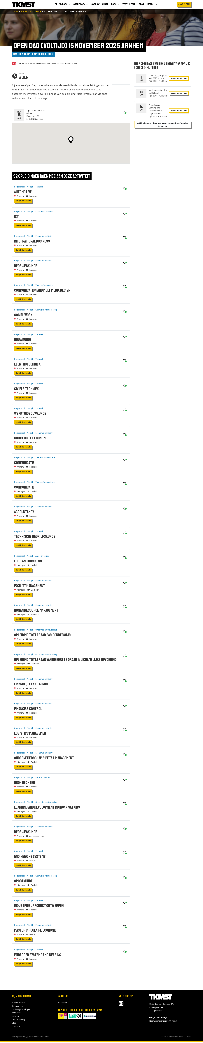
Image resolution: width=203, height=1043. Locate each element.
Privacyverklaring (19, 1037)
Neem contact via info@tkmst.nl (163, 1021)
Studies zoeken (18, 1003)
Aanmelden (184, 4)
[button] (69, 140)
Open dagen (17, 1006)
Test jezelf (16, 1013)
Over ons (16, 1027)
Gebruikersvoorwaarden (39, 1037)
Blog (14, 1023)
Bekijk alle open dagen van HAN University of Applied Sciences (161, 125)
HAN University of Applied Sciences (33, 54)
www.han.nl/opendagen (40, 99)
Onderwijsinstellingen (21, 1010)
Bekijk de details (21, 201)
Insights (15, 1017)
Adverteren (62, 1003)
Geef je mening (18, 1020)
